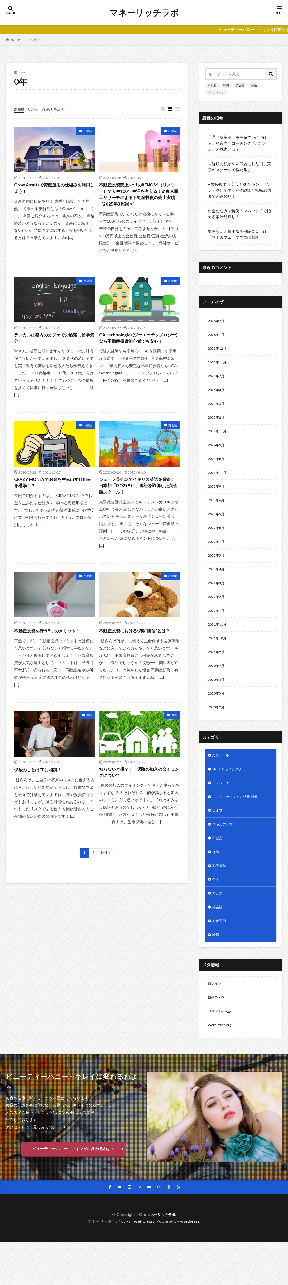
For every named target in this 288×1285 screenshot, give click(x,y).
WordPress (192, 1264)
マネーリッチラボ (144, 12)
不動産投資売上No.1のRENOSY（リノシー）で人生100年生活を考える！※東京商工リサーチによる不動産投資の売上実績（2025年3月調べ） (139, 200)
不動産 (88, 131)
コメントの (221, 1049)
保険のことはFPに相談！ (42, 788)
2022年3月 (217, 599)
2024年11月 (218, 438)
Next (104, 873)
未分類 (218, 926)
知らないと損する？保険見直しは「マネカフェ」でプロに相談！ (237, 234)
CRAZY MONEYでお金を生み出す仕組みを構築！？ (52, 498)
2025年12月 (218, 350)
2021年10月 (218, 658)
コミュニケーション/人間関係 (238, 824)
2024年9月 (217, 453)
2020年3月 (217, 716)
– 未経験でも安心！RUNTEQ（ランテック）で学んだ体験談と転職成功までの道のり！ (239, 190)
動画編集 (220, 897)
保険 (89, 733)
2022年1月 (217, 628)
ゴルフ (218, 838)
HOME (15, 39)
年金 (216, 912)
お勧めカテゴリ (57, 109)
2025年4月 (217, 394)
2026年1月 (217, 336)
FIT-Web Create (139, 1264)
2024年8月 (217, 467)
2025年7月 (217, 380)
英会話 (88, 293)
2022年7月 (217, 555)
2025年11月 (218, 365)
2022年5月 (217, 570)
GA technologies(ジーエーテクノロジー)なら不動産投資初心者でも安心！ (138, 355)
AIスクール (222, 780)
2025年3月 (217, 409)
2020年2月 (217, 731)
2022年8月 (217, 541)
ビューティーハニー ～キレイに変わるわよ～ (73, 1189)
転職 (226, 85)
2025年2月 (217, 423)
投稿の (218, 1034)
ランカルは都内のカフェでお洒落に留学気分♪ (52, 351)
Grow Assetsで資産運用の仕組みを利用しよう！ (54, 189)
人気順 (34, 109)
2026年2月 (217, 321)
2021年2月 (217, 672)
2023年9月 (217, 497)
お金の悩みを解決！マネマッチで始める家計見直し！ (239, 213)
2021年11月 (218, 643)
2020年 (34, 39)
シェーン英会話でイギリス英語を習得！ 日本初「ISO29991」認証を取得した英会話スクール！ (138, 502)
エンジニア (222, 809)
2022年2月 (217, 614)
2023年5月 (217, 526)
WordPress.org (221, 1064)
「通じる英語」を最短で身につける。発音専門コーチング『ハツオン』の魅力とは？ (237, 143)
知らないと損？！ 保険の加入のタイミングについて (137, 791)
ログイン (216, 1020)
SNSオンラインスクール (233, 795)
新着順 (20, 109)
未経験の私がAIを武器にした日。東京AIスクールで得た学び (239, 166)
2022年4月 (217, 585)
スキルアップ (216, 92)
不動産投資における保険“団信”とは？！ (136, 652)
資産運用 (220, 956)
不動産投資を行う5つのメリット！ (53, 648)
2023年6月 (217, 511)
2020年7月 (217, 687)
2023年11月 (218, 482)
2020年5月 (217, 702)
